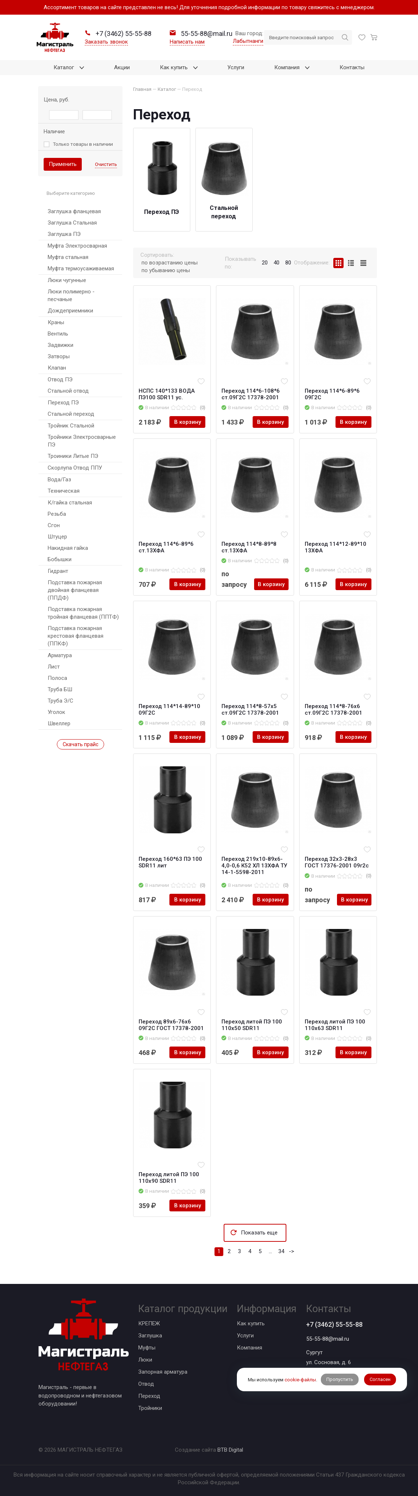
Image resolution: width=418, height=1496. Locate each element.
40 (276, 262)
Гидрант (58, 571)
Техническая (64, 491)
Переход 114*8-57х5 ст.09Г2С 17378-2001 (250, 709)
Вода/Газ (59, 479)
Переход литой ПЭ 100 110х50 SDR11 (251, 1025)
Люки (145, 1359)
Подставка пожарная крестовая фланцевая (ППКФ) (75, 636)
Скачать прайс (80, 744)
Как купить (251, 1323)
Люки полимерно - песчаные (71, 295)
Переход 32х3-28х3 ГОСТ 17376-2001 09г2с (337, 862)
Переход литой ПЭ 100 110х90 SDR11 (169, 1177)
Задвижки (60, 345)
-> (291, 1251)
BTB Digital (230, 1450)
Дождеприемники (70, 310)
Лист (54, 666)
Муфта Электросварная (77, 245)
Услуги (245, 1335)
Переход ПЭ (63, 402)
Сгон (54, 525)
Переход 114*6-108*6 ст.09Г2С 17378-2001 (250, 394)
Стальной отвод (68, 391)
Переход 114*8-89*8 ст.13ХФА (248, 547)
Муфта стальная (68, 257)
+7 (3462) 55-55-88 (334, 1324)
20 (265, 262)
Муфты (146, 1347)
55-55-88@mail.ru (327, 1339)
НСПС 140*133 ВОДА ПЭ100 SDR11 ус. (167, 394)
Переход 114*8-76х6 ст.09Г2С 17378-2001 (333, 709)
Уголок (56, 712)
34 (281, 1251)
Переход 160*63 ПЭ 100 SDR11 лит (170, 862)
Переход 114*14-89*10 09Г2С (169, 709)
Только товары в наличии (83, 144)
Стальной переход (71, 414)
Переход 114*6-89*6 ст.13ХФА (166, 547)
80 (288, 262)
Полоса (57, 678)
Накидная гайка (68, 548)
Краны (56, 322)
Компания (249, 1347)
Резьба (57, 514)
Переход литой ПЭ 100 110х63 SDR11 (335, 1025)
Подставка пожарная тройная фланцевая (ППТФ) (83, 613)
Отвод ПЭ (60, 379)
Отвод (146, 1384)
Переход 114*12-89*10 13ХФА (335, 547)
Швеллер (59, 723)
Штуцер (57, 536)
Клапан (57, 367)
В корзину (187, 422)
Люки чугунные (67, 280)
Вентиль (58, 333)
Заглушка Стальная (72, 222)
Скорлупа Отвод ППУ (75, 467)
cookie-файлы (300, 1379)
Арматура (60, 655)
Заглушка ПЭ (64, 234)
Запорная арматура (162, 1372)
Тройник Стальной (71, 425)
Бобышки (60, 559)
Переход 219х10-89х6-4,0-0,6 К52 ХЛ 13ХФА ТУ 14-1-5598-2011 (254, 865)
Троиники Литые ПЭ (73, 456)
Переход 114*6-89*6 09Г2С (332, 394)
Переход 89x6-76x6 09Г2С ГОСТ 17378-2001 (171, 1025)
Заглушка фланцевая (74, 211)
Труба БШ (60, 689)
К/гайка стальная (70, 502)
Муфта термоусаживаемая (81, 268)
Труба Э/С (60, 700)
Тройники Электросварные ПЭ (82, 441)
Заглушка (150, 1335)
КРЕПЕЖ (149, 1323)
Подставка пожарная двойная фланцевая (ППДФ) (75, 590)
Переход (149, 1396)
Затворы (59, 356)
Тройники (150, 1408)
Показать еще (259, 1232)
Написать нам (187, 41)
